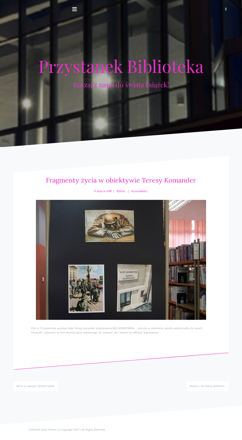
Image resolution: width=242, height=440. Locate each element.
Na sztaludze (139, 191)
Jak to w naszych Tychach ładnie (35, 386)
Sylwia (120, 191)
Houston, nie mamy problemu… (207, 386)
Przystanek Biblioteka (121, 66)
